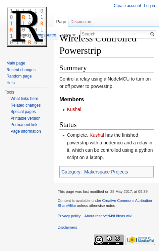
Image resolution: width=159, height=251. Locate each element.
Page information (25, 131)
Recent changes (21, 70)
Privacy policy (69, 216)
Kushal (74, 109)
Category (71, 171)
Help (10, 83)
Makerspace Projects (106, 171)
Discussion (80, 21)
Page (61, 21)
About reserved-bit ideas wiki (108, 216)
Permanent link (23, 124)
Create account (127, 5)
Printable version (25, 118)
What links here (24, 98)
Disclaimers (67, 227)
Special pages (23, 111)
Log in (149, 5)
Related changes (25, 105)
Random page (19, 76)
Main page (15, 63)
